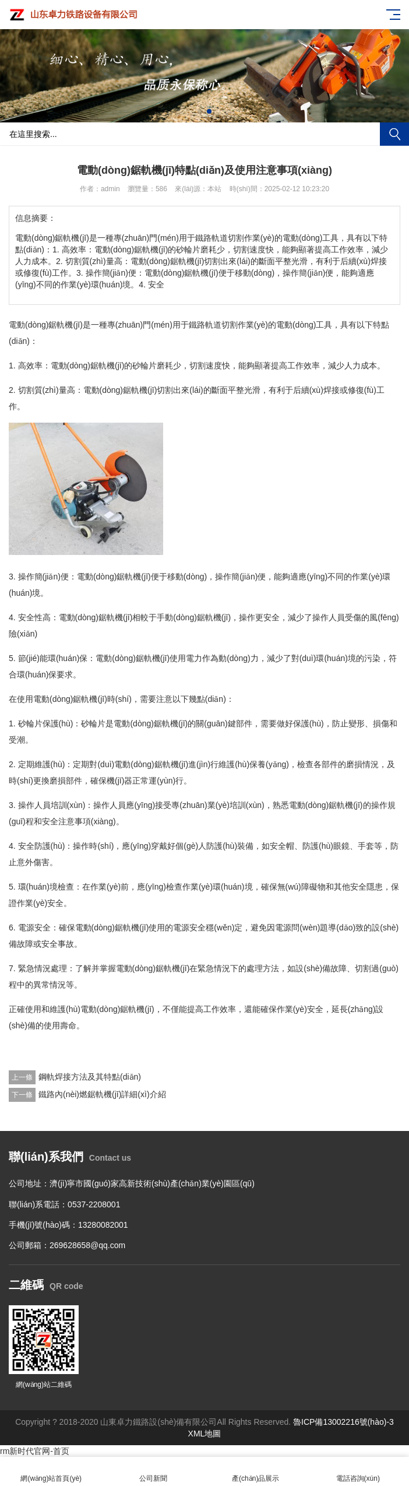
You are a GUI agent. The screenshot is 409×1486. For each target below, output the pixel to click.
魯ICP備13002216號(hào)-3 (343, 1422)
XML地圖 (204, 1433)
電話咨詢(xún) (358, 1472)
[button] (200, 111)
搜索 (394, 134)
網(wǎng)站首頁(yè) (51, 1472)
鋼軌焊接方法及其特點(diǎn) (89, 1076)
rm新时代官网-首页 (34, 1451)
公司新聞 (154, 1472)
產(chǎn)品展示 (255, 1472)
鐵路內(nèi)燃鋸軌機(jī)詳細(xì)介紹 (102, 1094)
